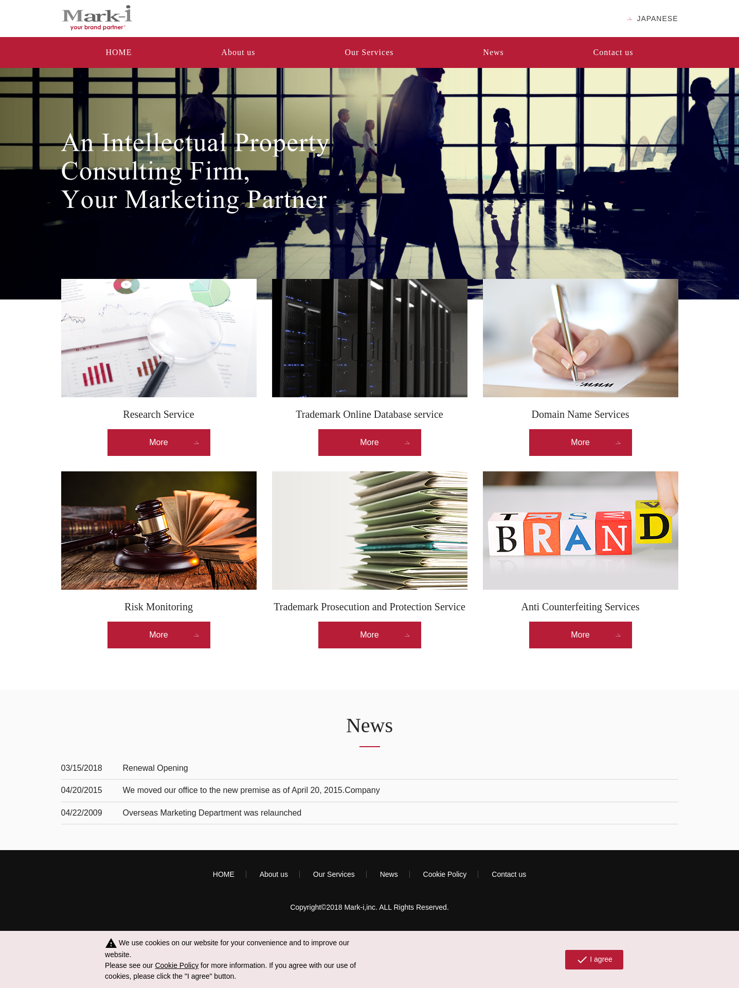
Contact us (613, 52)
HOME (118, 52)
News (493, 52)
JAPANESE (657, 18)
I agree (594, 960)
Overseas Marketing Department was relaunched (212, 812)
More (158, 442)
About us (238, 52)
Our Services (369, 52)
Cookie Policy (445, 874)
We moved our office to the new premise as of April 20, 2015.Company (251, 790)
